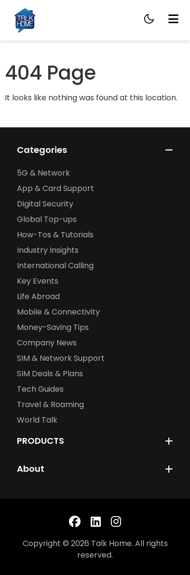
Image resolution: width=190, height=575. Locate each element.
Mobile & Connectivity (58, 311)
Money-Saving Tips (53, 327)
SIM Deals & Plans (50, 373)
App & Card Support (55, 188)
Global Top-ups (47, 219)
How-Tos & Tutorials (55, 234)
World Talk (37, 419)
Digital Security (45, 203)
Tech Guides (40, 389)
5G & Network (43, 172)
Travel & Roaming (50, 404)
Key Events (37, 281)
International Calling (55, 265)
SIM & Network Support (61, 358)
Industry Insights (48, 250)
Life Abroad (38, 296)
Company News (47, 342)
